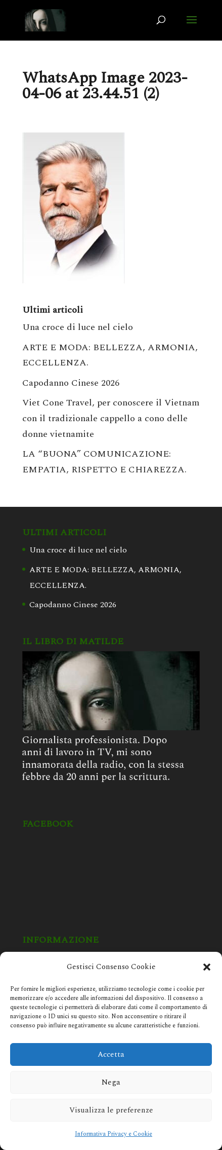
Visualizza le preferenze (111, 1110)
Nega (111, 1082)
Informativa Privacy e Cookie (113, 1134)
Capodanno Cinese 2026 (70, 383)
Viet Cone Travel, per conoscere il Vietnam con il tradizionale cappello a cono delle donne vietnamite (110, 418)
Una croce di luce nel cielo (77, 327)
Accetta (111, 1054)
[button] (207, 967)
